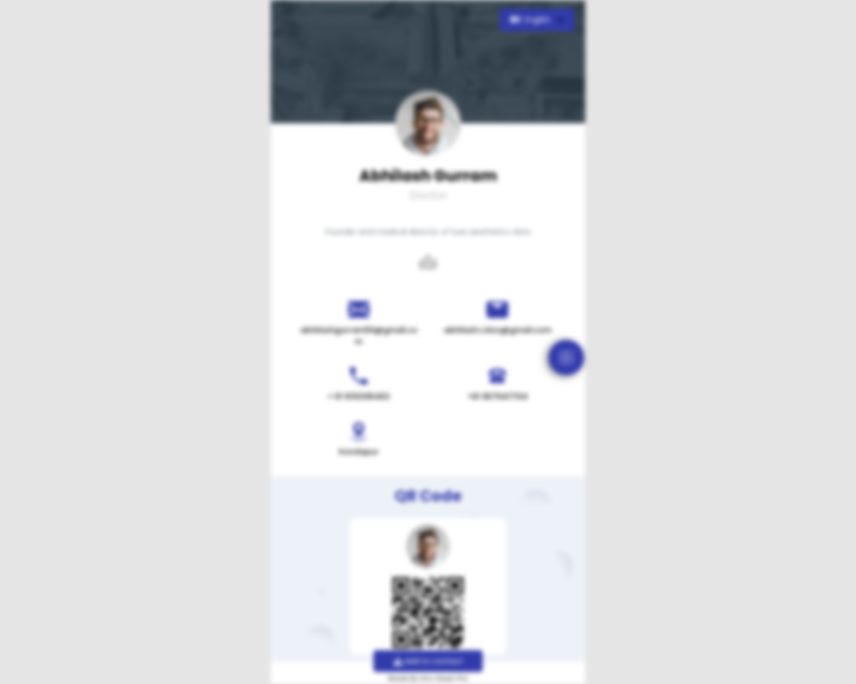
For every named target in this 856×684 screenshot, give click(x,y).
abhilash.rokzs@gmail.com (497, 330)
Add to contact (428, 661)
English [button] (531, 19)
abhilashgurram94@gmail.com (359, 336)
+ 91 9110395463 (359, 396)
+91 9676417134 (497, 396)
